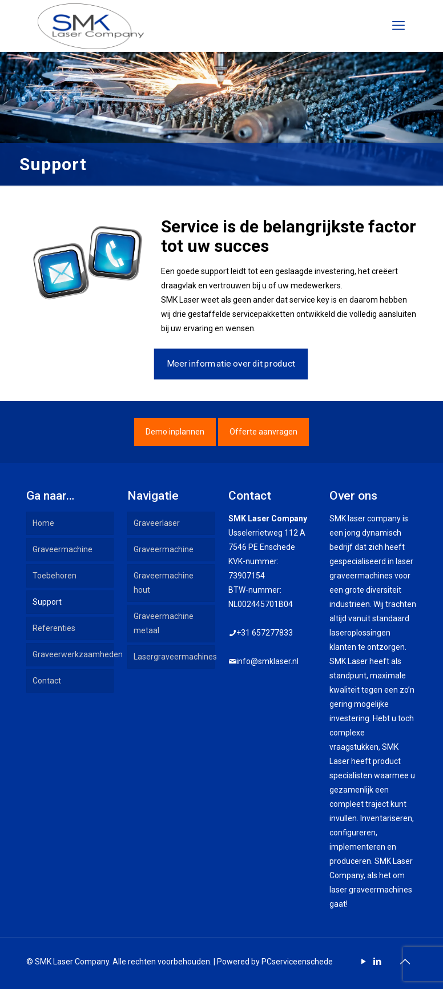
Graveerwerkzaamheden (73, 654)
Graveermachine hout (164, 582)
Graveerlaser (157, 523)
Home (43, 523)
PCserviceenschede (297, 961)
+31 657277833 (264, 632)
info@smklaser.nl (267, 661)
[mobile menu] (398, 25)
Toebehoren (54, 575)
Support (47, 601)
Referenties (54, 628)
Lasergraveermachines (174, 656)
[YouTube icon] (363, 961)
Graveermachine (62, 549)
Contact (47, 680)
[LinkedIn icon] (377, 961)
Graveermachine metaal (164, 623)
